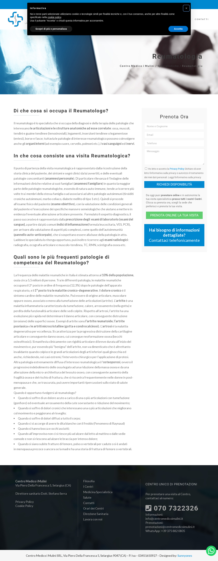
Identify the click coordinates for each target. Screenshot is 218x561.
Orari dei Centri (93, 508)
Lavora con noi (92, 519)
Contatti (88, 503)
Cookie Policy (24, 506)
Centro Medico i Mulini (137, 65)
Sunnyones (184, 555)
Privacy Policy (177, 168)
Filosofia (89, 481)
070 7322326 (171, 508)
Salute (87, 497)
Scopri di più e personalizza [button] (51, 28)
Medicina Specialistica (97, 492)
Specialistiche (168, 65)
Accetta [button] (178, 28)
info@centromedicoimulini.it (164, 518)
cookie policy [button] (54, 17)
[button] (186, 8)
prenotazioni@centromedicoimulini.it (170, 527)
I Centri (88, 486)
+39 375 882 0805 (173, 531)
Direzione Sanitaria (95, 514)
